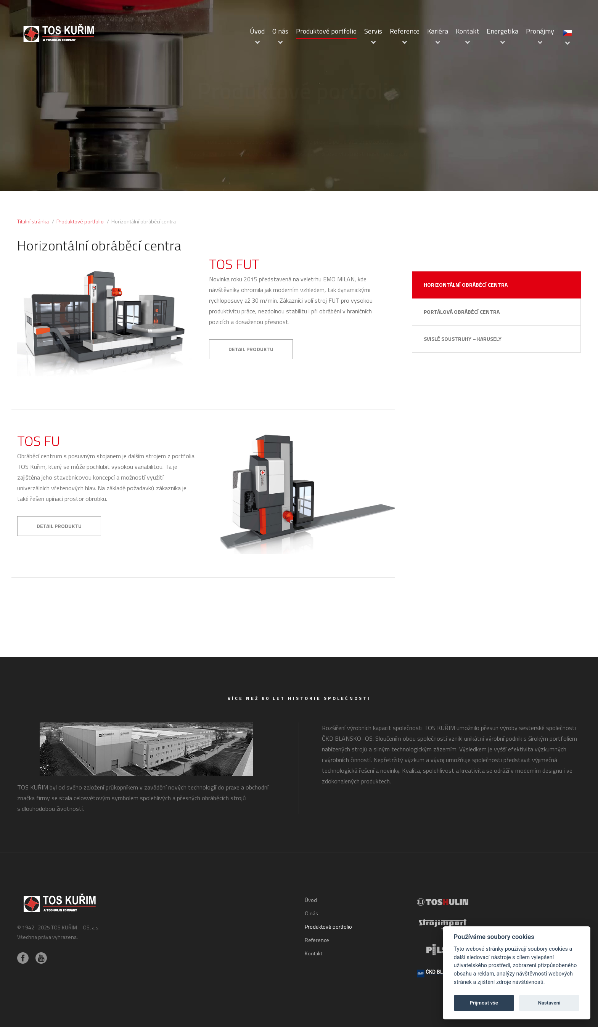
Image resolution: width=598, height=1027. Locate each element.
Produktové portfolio (326, 31)
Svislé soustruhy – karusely (463, 339)
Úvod (257, 31)
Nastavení (549, 1003)
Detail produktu (250, 349)
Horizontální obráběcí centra (466, 285)
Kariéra (437, 31)
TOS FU (38, 440)
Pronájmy (540, 31)
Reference (405, 31)
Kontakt (467, 31)
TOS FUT (234, 264)
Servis (373, 31)
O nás (280, 31)
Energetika (502, 31)
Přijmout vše (484, 1003)
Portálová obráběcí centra (462, 312)
